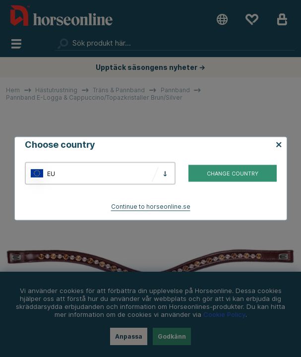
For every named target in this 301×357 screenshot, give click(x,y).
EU (51, 173)
